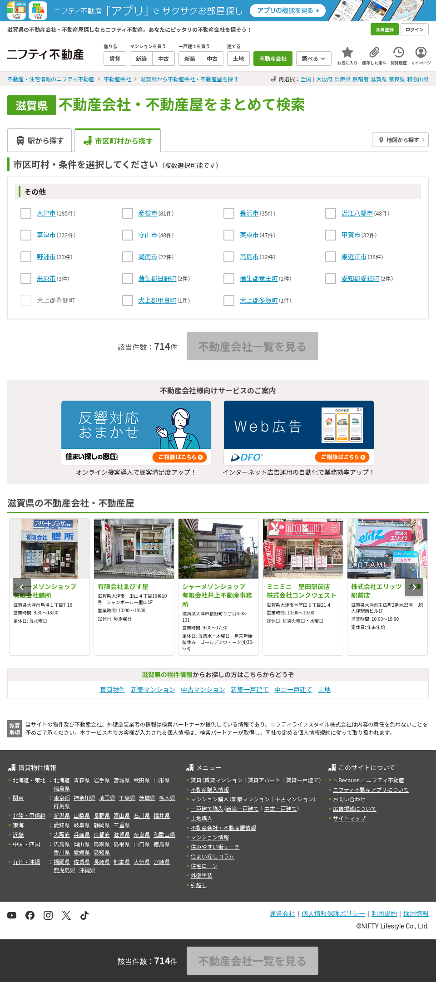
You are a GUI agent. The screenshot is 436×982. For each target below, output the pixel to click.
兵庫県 (342, 79)
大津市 (46, 212)
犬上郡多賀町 (259, 299)
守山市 (148, 234)
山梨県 (82, 815)
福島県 (62, 788)
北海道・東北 (29, 780)
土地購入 (202, 818)
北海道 (62, 780)
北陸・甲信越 (29, 815)
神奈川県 (84, 797)
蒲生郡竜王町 (259, 278)
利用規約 (384, 913)
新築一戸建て (250, 689)
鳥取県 (102, 844)
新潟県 (62, 815)
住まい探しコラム (212, 856)
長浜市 (249, 212)
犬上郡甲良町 (158, 299)
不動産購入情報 (210, 789)
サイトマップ (349, 818)
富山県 (122, 815)
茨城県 (147, 797)
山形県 (162, 780)
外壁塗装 (202, 875)
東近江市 (354, 256)
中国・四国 (26, 844)
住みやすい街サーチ (215, 846)
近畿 (18, 834)
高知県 (102, 852)
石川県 (142, 815)
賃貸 (196, 780)
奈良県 (397, 79)
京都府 (360, 79)
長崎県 (102, 861)
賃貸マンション (223, 780)
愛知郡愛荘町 (361, 278)
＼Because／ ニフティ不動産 (368, 780)
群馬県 (62, 806)
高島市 (249, 256)
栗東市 (249, 234)
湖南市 (148, 256)
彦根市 (148, 212)
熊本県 (122, 861)
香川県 (62, 852)
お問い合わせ (349, 799)
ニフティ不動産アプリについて (371, 789)
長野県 (102, 815)
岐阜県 (82, 825)
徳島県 (162, 844)
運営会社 (282, 913)
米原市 (46, 278)
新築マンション (153, 689)
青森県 (82, 780)
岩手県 (102, 780)
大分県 (142, 861)
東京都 (62, 797)
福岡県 (62, 861)
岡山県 (82, 844)
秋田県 (142, 780)
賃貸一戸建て (302, 780)
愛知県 (62, 825)
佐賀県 (82, 861)
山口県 (142, 844)
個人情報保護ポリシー (333, 913)
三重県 (122, 825)
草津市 (46, 234)
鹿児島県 (64, 870)
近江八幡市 (357, 212)
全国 (305, 79)
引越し (199, 885)
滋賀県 (379, 79)
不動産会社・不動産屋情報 (223, 827)
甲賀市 (351, 234)
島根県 (122, 844)
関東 (18, 797)
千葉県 (127, 797)
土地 (324, 689)
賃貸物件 (112, 689)
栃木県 (167, 797)
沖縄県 (87, 870)
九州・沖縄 (26, 861)
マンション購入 (210, 799)
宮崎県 (162, 861)
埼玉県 (107, 797)
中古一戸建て (293, 689)
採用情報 (416, 913)
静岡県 (102, 825)
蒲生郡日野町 (158, 278)
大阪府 (324, 79)
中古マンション (203, 689)
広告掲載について (355, 808)
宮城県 (122, 780)
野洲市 (46, 256)
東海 (18, 825)
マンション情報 (210, 837)
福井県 (162, 815)
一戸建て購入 (207, 808)
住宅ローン (204, 865)
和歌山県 (418, 79)
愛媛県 (82, 852)
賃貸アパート (264, 780)
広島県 (62, 844)
